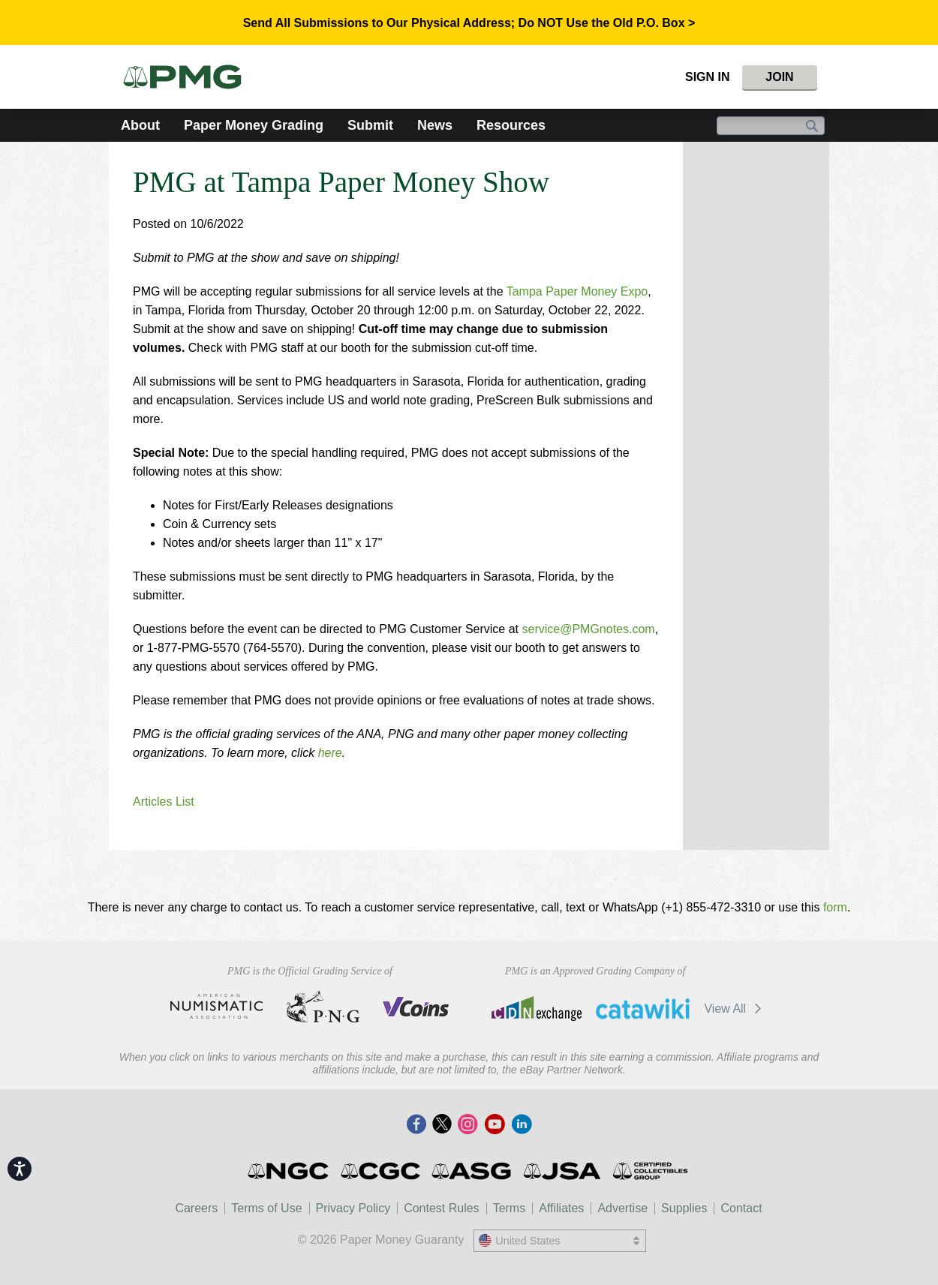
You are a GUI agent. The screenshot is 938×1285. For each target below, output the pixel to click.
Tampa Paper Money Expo (577, 291)
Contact (741, 1208)
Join (779, 77)
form (835, 907)
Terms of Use (266, 1208)
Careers (196, 1208)
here (330, 752)
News (434, 125)
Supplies (684, 1208)
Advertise (622, 1208)
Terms (509, 1208)
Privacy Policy (353, 1208)
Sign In (707, 77)
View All (735, 1008)
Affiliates (561, 1208)
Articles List (163, 801)
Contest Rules (442, 1208)
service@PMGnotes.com (588, 629)
